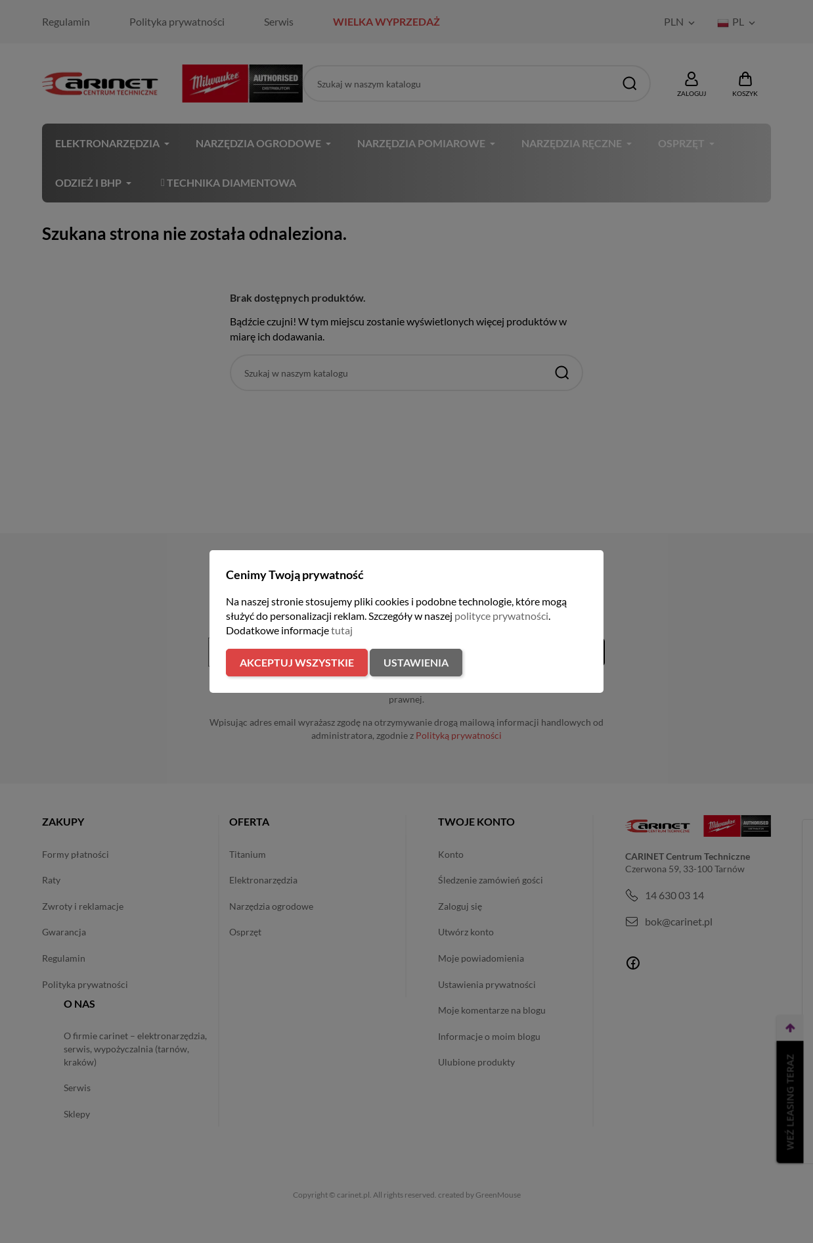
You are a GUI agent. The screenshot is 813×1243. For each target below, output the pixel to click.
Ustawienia (416, 662)
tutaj (342, 630)
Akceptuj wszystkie (297, 662)
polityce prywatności (501, 615)
